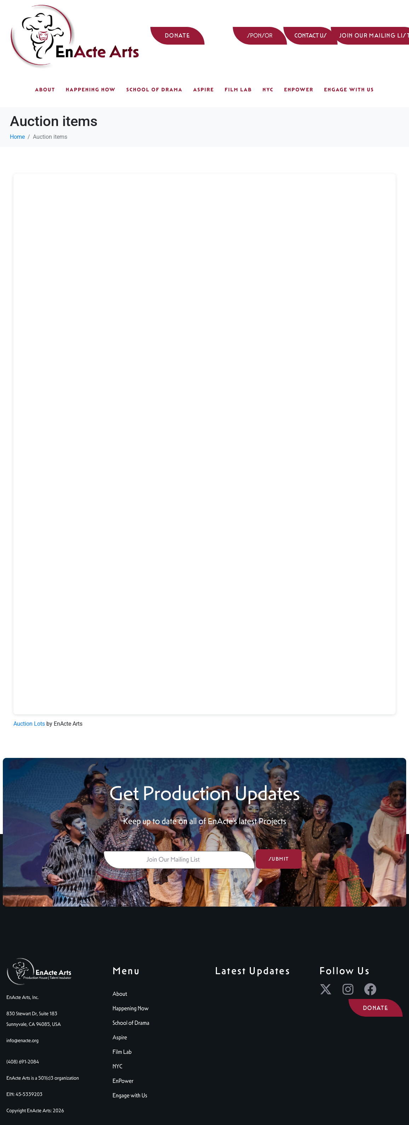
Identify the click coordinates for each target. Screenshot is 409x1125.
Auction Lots (29, 723)
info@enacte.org (22, 1040)
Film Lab (238, 89)
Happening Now (91, 89)
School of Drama (154, 89)
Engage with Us (349, 89)
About (45, 89)
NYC (268, 89)
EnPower (298, 89)
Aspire (203, 89)
